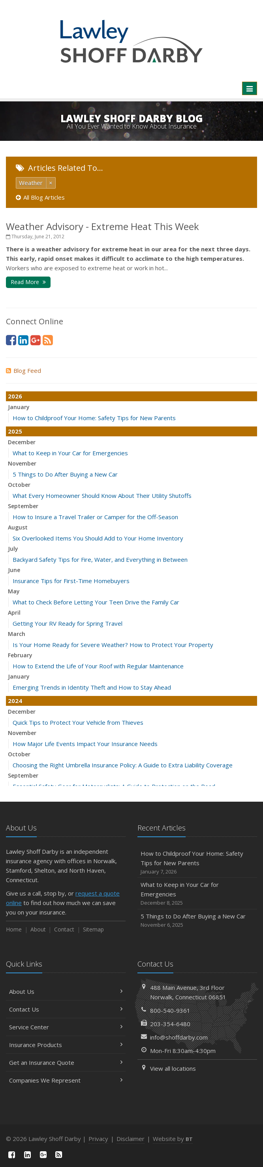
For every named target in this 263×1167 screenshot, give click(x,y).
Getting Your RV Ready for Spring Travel (67, 623)
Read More (28, 282)
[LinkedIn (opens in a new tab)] (23, 340)
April (14, 612)
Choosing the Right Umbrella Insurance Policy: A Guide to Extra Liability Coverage (123, 765)
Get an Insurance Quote (65, 1062)
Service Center (65, 1027)
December (22, 442)
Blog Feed (23, 370)
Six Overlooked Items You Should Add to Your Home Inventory (98, 538)
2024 (15, 701)
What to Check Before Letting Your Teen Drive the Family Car (96, 602)
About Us (65, 991)
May (14, 591)
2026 (15, 396)
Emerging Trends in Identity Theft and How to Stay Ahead (92, 687)
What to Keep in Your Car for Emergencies (70, 453)
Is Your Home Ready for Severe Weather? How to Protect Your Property (113, 645)
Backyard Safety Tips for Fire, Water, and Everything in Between (100, 559)
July (13, 548)
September (23, 506)
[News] (48, 340)
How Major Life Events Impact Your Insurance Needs (85, 744)
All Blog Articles (40, 197)
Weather (31, 183)
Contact (64, 929)
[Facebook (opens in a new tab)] (11, 340)
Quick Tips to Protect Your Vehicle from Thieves (78, 722)
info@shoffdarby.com (179, 1037)
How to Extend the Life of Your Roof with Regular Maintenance (98, 666)
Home (14, 929)
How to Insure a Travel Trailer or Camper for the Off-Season (95, 517)
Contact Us (65, 1009)
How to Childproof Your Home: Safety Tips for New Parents (94, 418)
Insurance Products (65, 1045)
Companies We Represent (65, 1080)
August (18, 527)
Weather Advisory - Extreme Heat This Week (102, 226)
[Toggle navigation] (249, 88)
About (38, 929)
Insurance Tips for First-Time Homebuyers (71, 581)
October (19, 484)
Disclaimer (130, 1139)
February (20, 655)
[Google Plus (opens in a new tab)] (35, 340)
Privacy (98, 1139)
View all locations (173, 1068)
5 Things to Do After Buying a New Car (65, 474)
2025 (15, 431)
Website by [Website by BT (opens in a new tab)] (173, 1139)
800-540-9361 (170, 1010)
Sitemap (93, 929)
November (22, 463)
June (14, 570)
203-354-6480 (170, 1024)
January (19, 407)
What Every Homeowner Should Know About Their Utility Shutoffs (102, 495)
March (16, 634)
